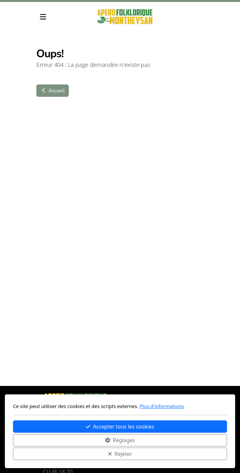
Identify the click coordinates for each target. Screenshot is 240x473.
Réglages (120, 440)
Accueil (53, 90)
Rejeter (120, 453)
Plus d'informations (161, 406)
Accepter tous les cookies (120, 426)
